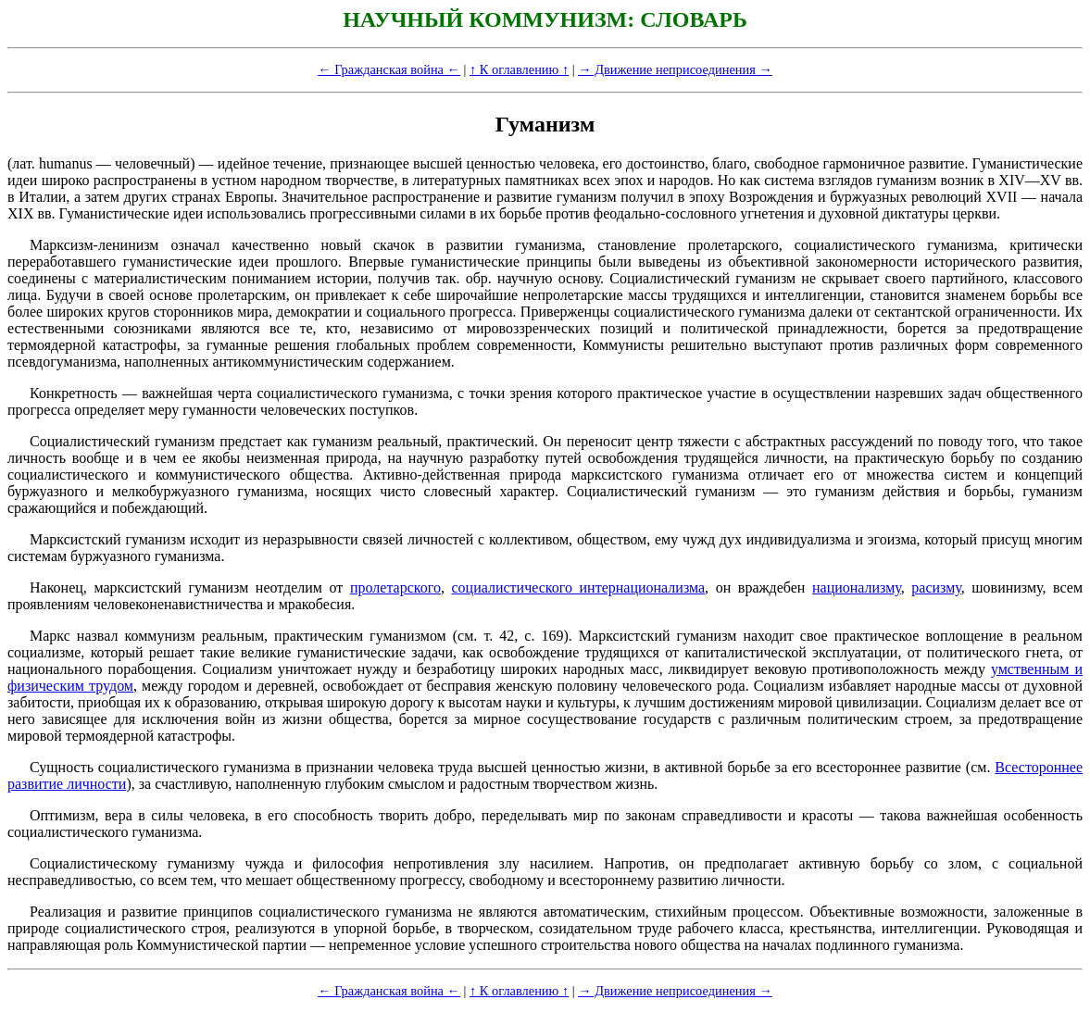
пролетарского (395, 587)
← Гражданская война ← (389, 69)
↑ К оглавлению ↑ (519, 69)
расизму (935, 587)
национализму (856, 587)
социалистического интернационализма (579, 587)
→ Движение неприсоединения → (675, 69)
